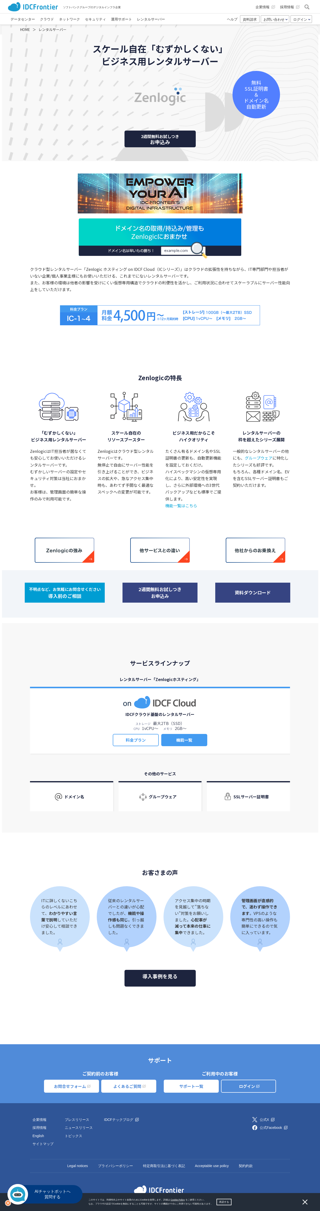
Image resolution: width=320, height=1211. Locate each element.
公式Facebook (274, 1128)
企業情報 (39, 1120)
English (38, 1136)
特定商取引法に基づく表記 (164, 1166)
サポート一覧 (191, 1086)
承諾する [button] (224, 1202)
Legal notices (77, 1166)
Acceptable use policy (212, 1166)
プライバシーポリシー (115, 1166)
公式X (267, 1120)
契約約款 (246, 1166)
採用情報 (39, 1128)
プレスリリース (77, 1120)
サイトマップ (43, 1144)
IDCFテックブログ (121, 1120)
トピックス (73, 1136)
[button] (213, 1204)
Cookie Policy (177, 1200)
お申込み (160, 139)
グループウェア (258, 458)
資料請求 (250, 19)
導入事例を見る (160, 976)
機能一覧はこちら (181, 506)
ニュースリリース (79, 1128)
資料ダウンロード (253, 592)
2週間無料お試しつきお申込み (160, 592)
